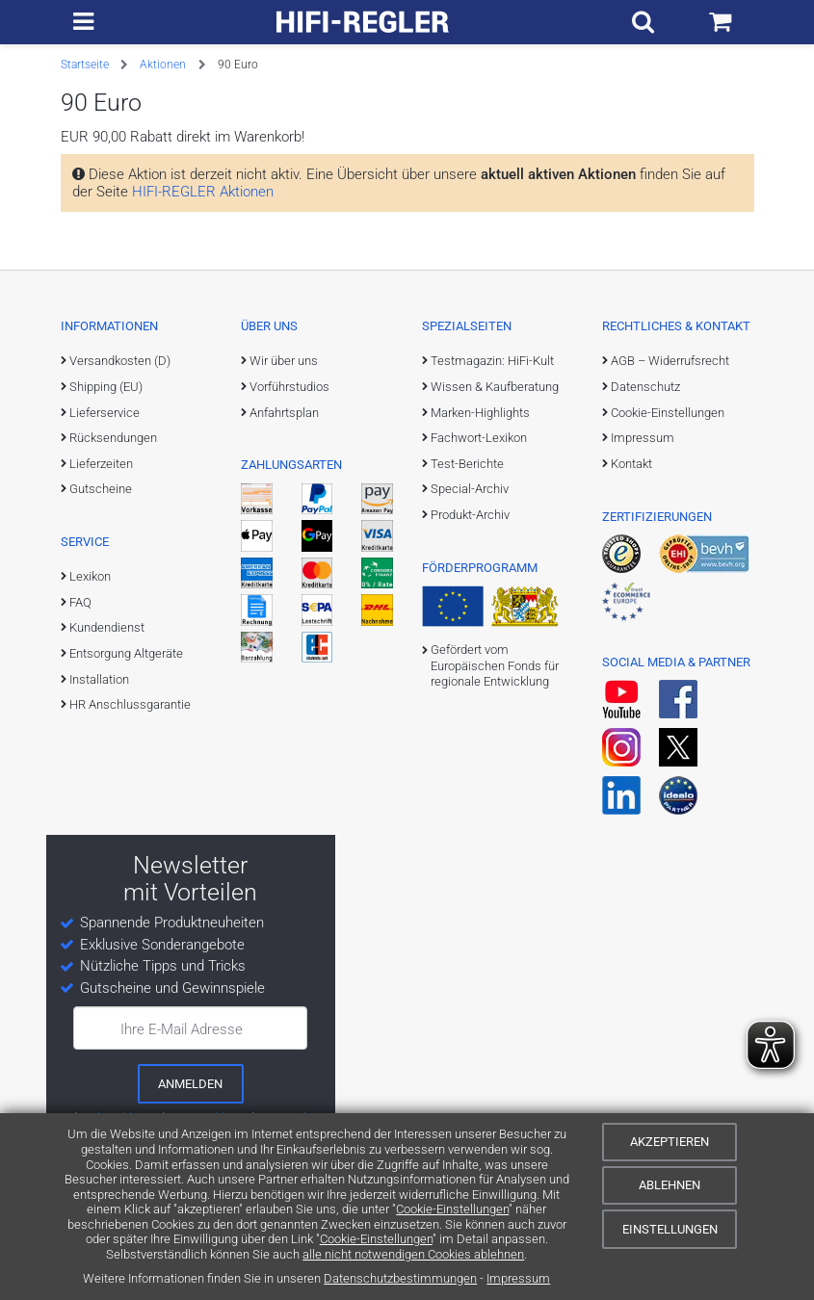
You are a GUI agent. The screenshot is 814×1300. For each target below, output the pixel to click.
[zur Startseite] (370, 22)
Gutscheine (100, 488)
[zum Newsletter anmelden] (191, 1083)
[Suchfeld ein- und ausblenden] (663, 22)
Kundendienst (106, 627)
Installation (99, 679)
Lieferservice (104, 412)
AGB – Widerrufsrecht (670, 360)
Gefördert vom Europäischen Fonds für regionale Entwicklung (495, 665)
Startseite (85, 64)
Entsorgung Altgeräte (126, 653)
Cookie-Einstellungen (452, 1209)
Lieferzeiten (101, 463)
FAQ (80, 602)
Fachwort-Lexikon (479, 437)
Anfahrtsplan (284, 412)
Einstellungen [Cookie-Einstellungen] (670, 1229)
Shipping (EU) (106, 386)
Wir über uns (283, 360)
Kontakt (631, 463)
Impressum (518, 1278)
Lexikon (90, 576)
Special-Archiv (470, 488)
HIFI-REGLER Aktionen (203, 191)
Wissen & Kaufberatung (495, 386)
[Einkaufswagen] (727, 22)
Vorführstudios (289, 386)
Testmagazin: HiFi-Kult (492, 360)
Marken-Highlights (480, 412)
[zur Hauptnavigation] (76, 22)
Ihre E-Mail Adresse (181, 1029)
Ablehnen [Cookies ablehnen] (669, 1185)
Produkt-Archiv (470, 514)
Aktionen (163, 64)
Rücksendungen (113, 437)
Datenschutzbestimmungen (400, 1278)
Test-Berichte (467, 463)
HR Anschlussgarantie (130, 704)
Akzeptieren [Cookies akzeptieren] (669, 1141)
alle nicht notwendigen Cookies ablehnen (413, 1254)
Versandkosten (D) (120, 360)
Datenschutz (645, 386)
